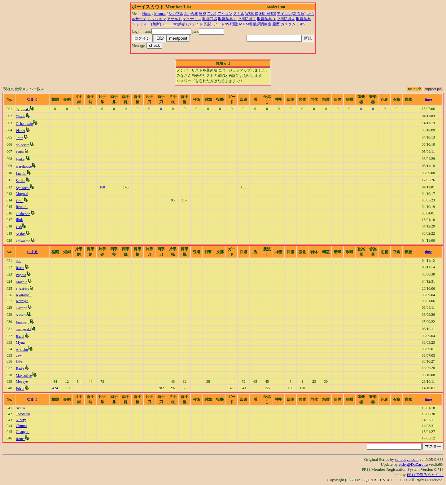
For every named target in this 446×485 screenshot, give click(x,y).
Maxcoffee (24, 375)
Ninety (21, 420)
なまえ (32, 99)
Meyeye (22, 381)
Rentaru (22, 207)
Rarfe (20, 368)
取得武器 (209, 19)
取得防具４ (286, 19)
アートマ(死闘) (225, 24)
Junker (21, 159)
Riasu (20, 268)
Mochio (21, 282)
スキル (238, 13)
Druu (20, 201)
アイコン (224, 13)
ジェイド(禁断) (148, 24)
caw (19, 355)
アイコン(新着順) (291, 13)
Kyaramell (24, 295)
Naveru (21, 315)
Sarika (20, 181)
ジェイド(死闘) (200, 24)
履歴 (276, 24)
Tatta (19, 138)
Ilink (19, 220)
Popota (21, 275)
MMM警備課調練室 (255, 24)
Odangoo (22, 432)
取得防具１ (227, 19)
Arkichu (22, 349)
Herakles (22, 289)
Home (146, 13)
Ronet (20, 439)
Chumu (21, 426)
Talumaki (23, 109)
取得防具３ (266, 19)
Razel (20, 336)
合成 (194, 13)
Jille (19, 361)
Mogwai (22, 194)
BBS (301, 24)
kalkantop (23, 241)
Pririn (20, 388)
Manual (160, 13)
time (428, 99)
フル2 (211, 13)
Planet (20, 131)
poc (18, 260)
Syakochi (23, 188)
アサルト (174, 19)
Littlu (20, 152)
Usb (19, 227)
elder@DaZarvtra (413, 464)
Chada (20, 116)
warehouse (24, 166)
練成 (202, 13)
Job (187, 13)
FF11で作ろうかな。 (425, 474)
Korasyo (22, 301)
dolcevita (22, 145)
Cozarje (21, 308)
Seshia (20, 234)
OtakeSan (23, 214)
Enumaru (22, 322)
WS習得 (251, 13)
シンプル (175, 13)
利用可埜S (267, 13)
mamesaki (23, 329)
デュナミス (192, 19)
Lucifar (21, 173)
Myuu (20, 342)
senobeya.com (406, 459)
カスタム (288, 24)
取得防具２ (247, 19)
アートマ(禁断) (174, 24)
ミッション (156, 19)
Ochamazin (24, 123)
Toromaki (23, 414)
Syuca (20, 408)
